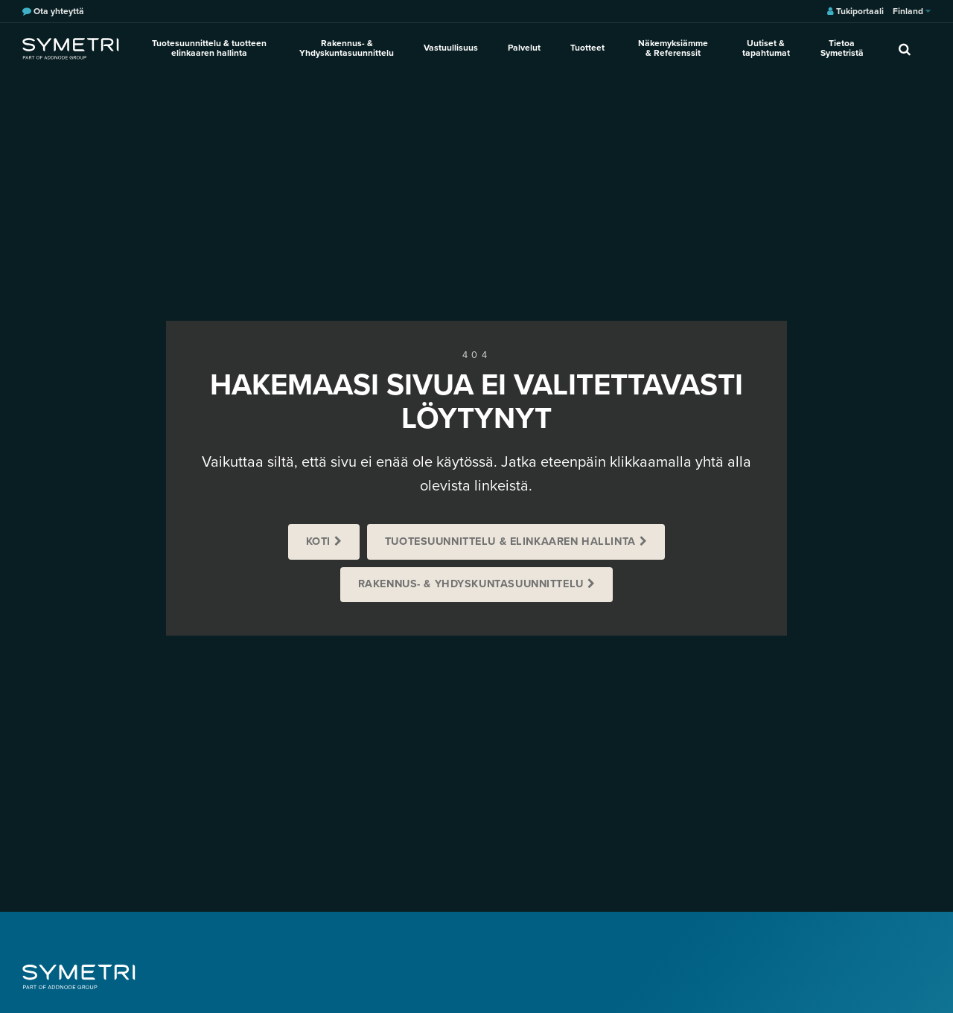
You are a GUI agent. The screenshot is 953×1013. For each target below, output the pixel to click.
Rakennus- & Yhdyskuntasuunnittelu (346, 48)
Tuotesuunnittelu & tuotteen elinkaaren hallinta (209, 48)
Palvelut (524, 47)
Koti (318, 541)
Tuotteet (587, 47)
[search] (905, 48)
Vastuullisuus (451, 47)
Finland (912, 11)
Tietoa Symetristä (842, 48)
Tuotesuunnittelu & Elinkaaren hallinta (510, 541)
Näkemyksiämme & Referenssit (673, 48)
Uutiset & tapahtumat (766, 48)
